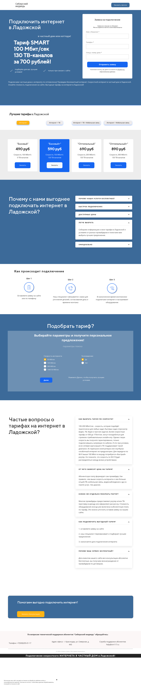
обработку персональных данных (112, 70)
